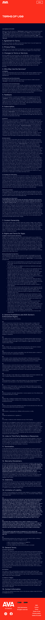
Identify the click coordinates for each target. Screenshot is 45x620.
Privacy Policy (37, 50)
